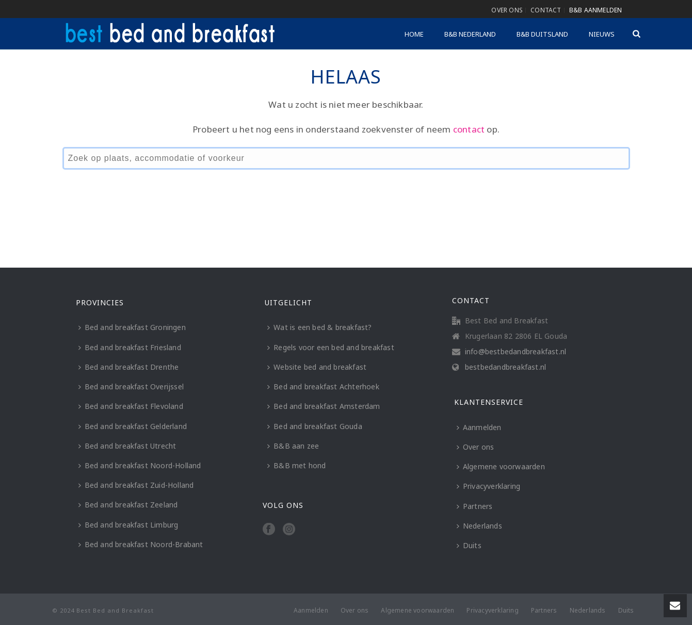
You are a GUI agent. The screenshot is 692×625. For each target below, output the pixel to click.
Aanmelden (479, 427)
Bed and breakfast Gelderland (132, 426)
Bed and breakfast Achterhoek (323, 386)
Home (414, 34)
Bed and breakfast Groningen (132, 327)
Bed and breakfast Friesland (129, 347)
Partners (475, 506)
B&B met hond (296, 465)
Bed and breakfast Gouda (314, 426)
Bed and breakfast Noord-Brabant (140, 544)
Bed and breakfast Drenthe (128, 367)
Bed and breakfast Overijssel (131, 386)
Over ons (475, 447)
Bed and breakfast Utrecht (127, 446)
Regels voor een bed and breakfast (330, 347)
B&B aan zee (293, 446)
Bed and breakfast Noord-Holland (139, 465)
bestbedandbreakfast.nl (505, 367)
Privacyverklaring (488, 486)
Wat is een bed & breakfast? (319, 327)
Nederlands (479, 526)
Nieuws (602, 34)
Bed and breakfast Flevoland (130, 406)
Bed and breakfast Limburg (128, 525)
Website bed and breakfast (316, 367)
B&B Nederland (470, 34)
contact (469, 129)
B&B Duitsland (542, 34)
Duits (469, 545)
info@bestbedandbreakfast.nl (515, 351)
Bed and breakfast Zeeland (128, 504)
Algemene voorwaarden (501, 466)
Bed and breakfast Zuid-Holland (136, 485)
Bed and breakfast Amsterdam (323, 406)
